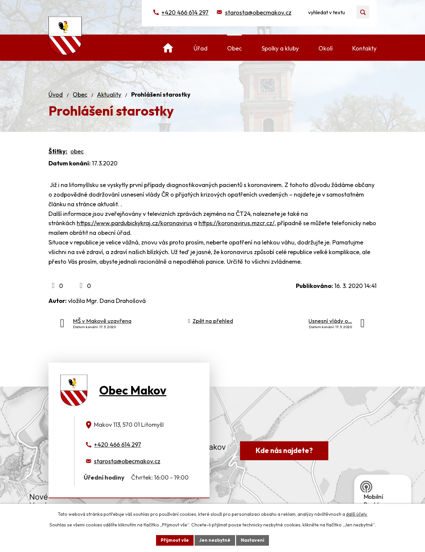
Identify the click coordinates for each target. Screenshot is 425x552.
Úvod (55, 94)
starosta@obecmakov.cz (258, 12)
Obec (80, 94)
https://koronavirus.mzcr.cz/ (237, 223)
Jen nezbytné (214, 540)
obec (77, 151)
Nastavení (252, 540)
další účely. (357, 514)
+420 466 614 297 (185, 12)
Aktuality (109, 94)
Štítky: (57, 151)
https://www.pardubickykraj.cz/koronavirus (134, 223)
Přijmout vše (175, 540)
